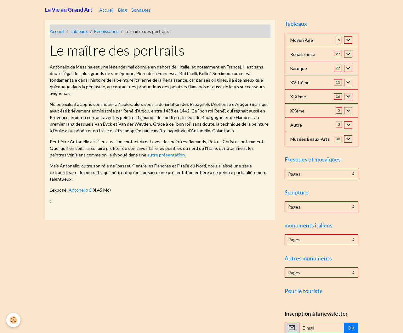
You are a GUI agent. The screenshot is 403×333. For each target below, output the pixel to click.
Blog (122, 10)
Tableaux (79, 31)
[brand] (69, 10)
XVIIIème (299, 82)
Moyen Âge (301, 40)
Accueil (106, 10)
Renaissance (106, 31)
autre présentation (166, 154)
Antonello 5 (80, 190)
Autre (296, 125)
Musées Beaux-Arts (310, 139)
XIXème (298, 96)
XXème (297, 110)
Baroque (298, 68)
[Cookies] (13, 320)
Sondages (141, 10)
